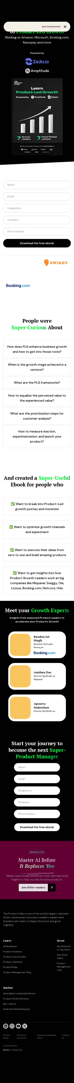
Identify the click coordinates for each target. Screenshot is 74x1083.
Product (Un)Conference (16, 1011)
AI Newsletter (10, 959)
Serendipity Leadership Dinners (19, 1006)
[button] (63, 27)
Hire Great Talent (62, 969)
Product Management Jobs (64, 979)
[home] (13, 27)
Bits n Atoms (9, 1016)
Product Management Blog (17, 985)
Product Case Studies (14, 969)
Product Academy (12, 964)
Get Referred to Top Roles (63, 961)
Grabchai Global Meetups (16, 1021)
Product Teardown (13, 974)
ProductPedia (10, 979)
